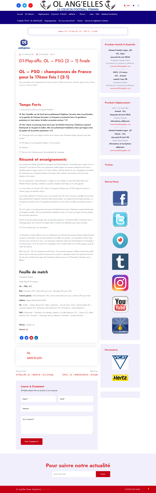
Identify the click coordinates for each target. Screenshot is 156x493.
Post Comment (31, 441)
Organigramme (50, 20)
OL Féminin (29, 14)
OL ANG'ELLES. (35, 355)
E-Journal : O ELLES (59, 14)
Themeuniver (46, 489)
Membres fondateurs (109, 14)
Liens (92, 14)
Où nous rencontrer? (66, 20)
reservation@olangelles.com (120, 66)
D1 (66, 31)
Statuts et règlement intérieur (96, 20)
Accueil (20, 14)
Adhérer (72, 14)
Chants (80, 20)
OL (27, 329)
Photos (82, 14)
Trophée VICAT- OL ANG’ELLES (29, 20)
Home (60, 31)
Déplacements (43, 14)
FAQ (97, 14)
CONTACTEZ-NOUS (132, 489)
